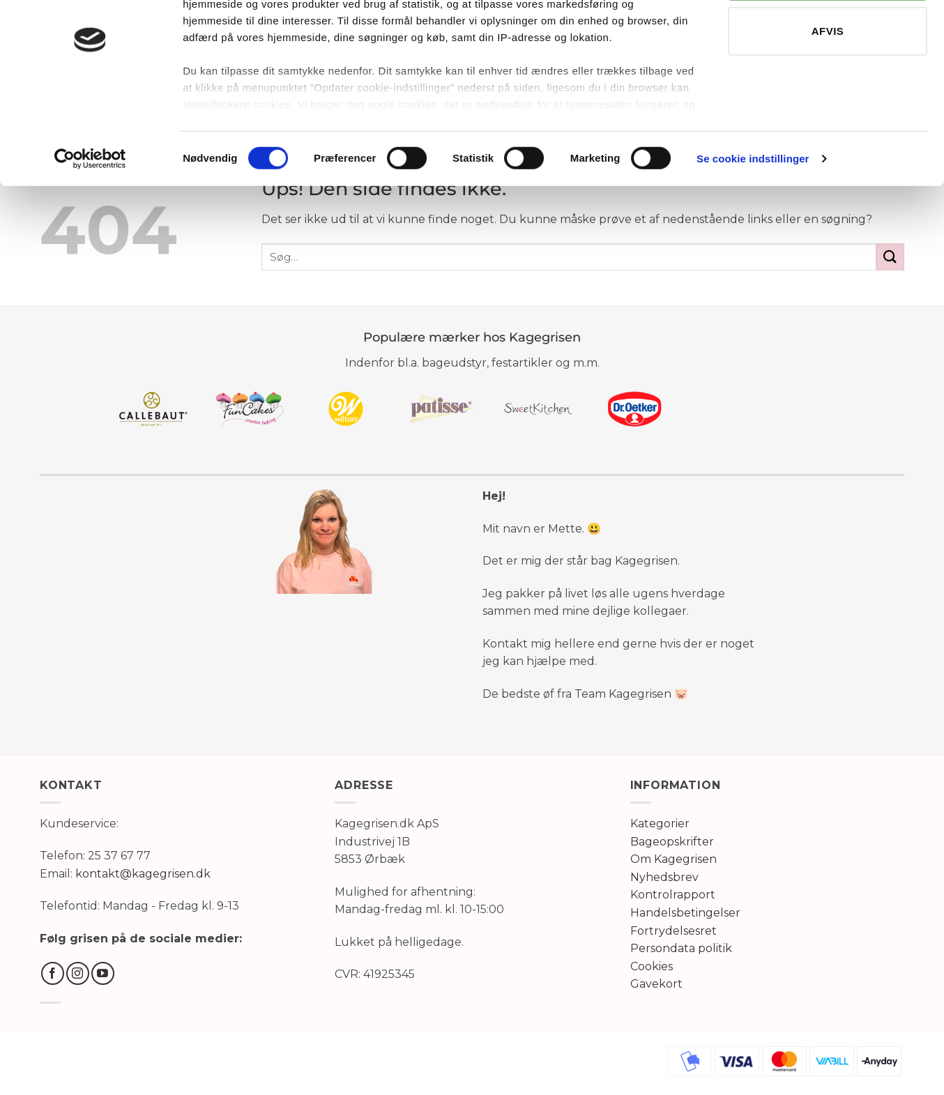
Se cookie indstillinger (752, 223)
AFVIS (828, 95)
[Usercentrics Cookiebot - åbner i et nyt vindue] (90, 223)
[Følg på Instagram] (77, 973)
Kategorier (660, 823)
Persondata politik (681, 948)
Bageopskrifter (672, 841)
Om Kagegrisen (673, 859)
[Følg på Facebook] (52, 973)
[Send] (890, 256)
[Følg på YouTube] (102, 973)
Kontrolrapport (672, 894)
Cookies (651, 966)
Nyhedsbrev (664, 877)
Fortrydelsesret (673, 930)
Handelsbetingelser (685, 912)
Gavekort (656, 983)
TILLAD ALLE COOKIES (828, 41)
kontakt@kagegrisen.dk (143, 873)
